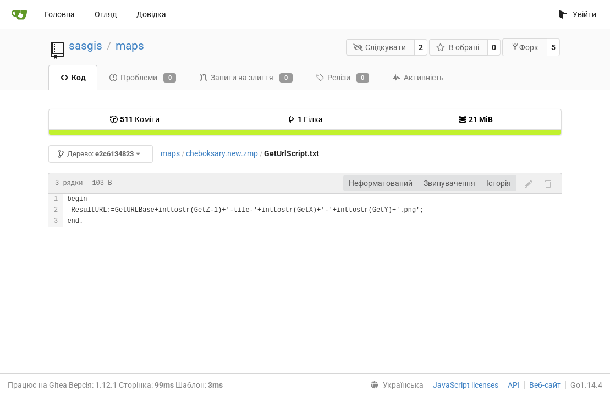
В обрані (457, 47)
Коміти (134, 119)
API (514, 385)
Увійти (577, 14)
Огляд (106, 14)
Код (73, 77)
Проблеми (142, 78)
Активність (418, 77)
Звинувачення (449, 183)
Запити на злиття (245, 78)
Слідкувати (379, 47)
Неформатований (381, 183)
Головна (60, 14)
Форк (524, 47)
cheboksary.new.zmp (222, 153)
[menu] (395, 385)
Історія (498, 183)
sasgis (85, 45)
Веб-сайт (545, 385)
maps (130, 45)
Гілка (305, 119)
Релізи (342, 78)
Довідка (151, 14)
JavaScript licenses (465, 385)
